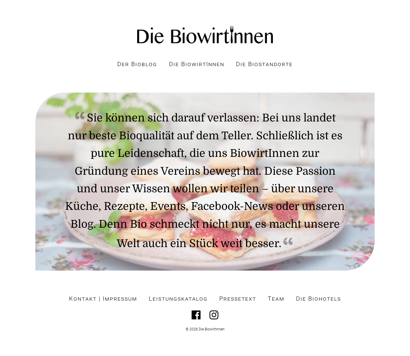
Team (276, 298)
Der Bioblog (137, 64)
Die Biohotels (318, 298)
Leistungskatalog (178, 298)
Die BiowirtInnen (196, 64)
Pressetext (237, 298)
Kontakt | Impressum (103, 298)
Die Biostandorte (264, 64)
